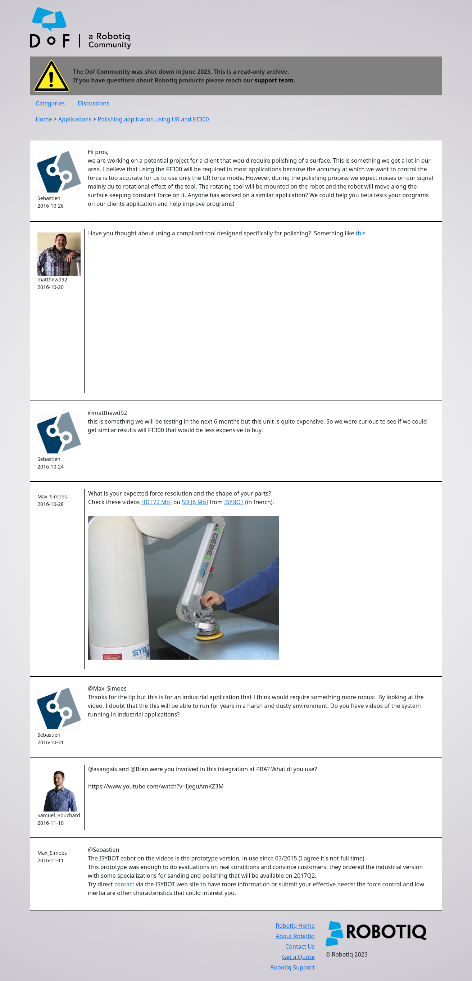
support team (274, 80)
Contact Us (299, 946)
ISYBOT (234, 502)
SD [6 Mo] (195, 502)
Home (44, 119)
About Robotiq (295, 936)
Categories (50, 103)
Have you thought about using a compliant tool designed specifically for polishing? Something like (222, 233)
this (361, 233)
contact (124, 884)
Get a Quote (298, 957)
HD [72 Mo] (156, 502)
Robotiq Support (292, 967)
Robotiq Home (295, 926)
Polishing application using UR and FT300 (153, 119)
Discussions (93, 103)
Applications (74, 119)
